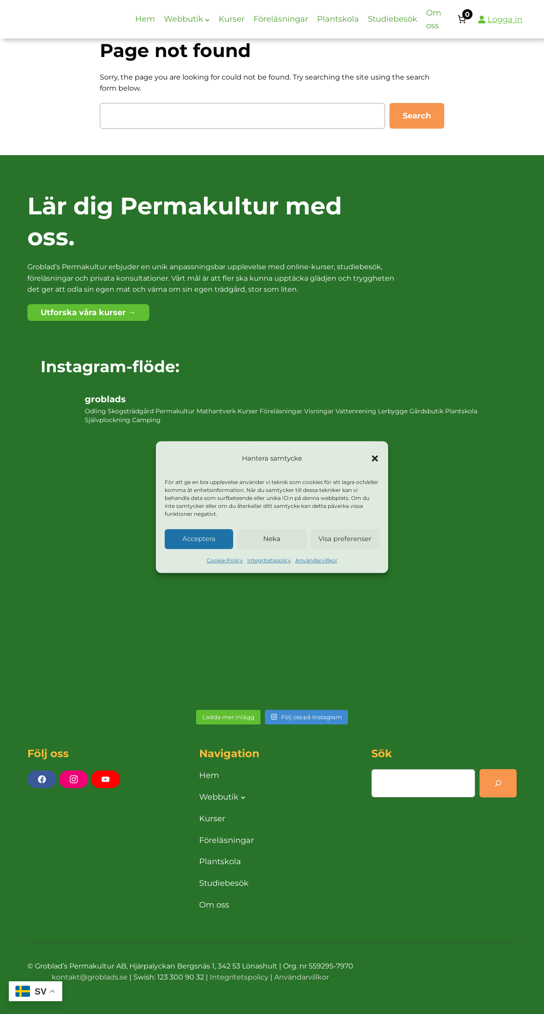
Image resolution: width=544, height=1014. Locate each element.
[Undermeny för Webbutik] (207, 19)
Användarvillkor (316, 560)
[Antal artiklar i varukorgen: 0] (462, 19)
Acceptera (198, 539)
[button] (374, 458)
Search (417, 116)
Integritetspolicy (269, 560)
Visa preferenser (344, 539)
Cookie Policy (225, 560)
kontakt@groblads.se (90, 977)
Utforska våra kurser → (88, 312)
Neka (271, 539)
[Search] (498, 783)
